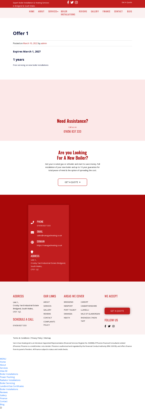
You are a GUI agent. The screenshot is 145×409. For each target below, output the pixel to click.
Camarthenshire (89, 306)
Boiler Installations (68, 13)
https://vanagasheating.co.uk (49, 245)
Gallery (95, 11)
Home (31, 11)
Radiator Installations (10, 380)
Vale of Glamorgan (90, 314)
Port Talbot (70, 310)
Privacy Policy (36, 338)
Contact (118, 11)
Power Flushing (7, 377)
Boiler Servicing (7, 383)
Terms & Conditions (21, 338)
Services (52, 11)
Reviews (83, 11)
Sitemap (47, 338)
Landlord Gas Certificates (12, 386)
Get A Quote (127, 2)
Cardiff (84, 302)
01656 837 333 (72, 131)
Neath (67, 318)
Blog (129, 11)
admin (44, 43)
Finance (106, 11)
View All (3, 371)
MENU (3, 358)
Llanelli (85, 310)
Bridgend (68, 302)
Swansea (68, 314)
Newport (68, 306)
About (41, 11)
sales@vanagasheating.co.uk (49, 235)
